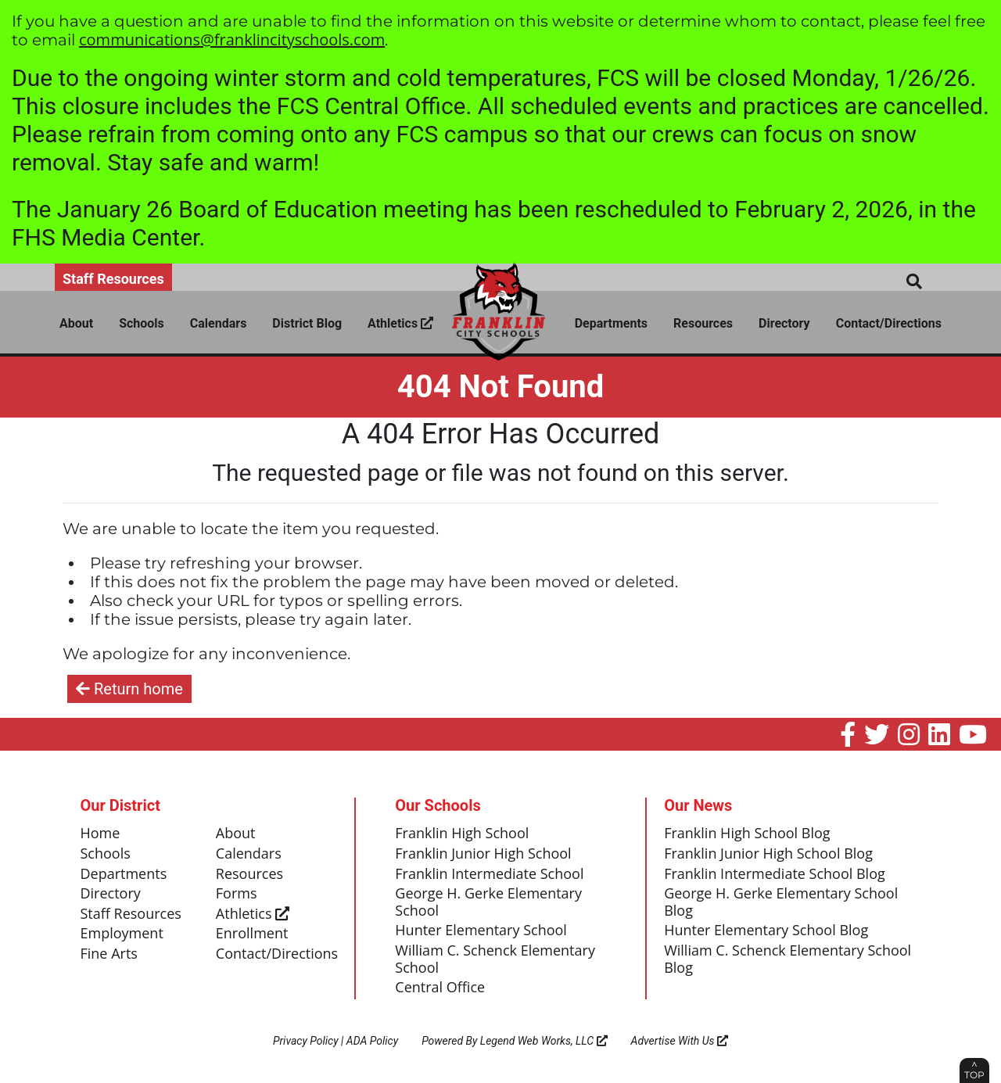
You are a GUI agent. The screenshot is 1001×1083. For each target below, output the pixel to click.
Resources (703, 323)
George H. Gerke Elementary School (488, 902)
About (76, 323)
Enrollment (252, 933)
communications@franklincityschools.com (232, 39)
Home (100, 833)
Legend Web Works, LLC (544, 1041)
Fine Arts (109, 954)
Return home (129, 689)
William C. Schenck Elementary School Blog (787, 959)
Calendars (218, 323)
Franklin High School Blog (747, 833)
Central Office (440, 987)
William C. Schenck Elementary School (495, 959)
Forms (236, 893)
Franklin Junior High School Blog (768, 853)
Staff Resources (113, 279)
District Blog (307, 323)
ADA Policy (372, 1041)
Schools (141, 323)
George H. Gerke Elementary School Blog (781, 902)
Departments (611, 323)
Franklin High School (462, 833)
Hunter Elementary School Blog (766, 930)
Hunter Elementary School (481, 930)
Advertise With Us (680, 1041)
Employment (122, 933)
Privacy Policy (306, 1041)
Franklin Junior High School (483, 853)
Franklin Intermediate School (489, 874)
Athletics (400, 323)
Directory (784, 323)
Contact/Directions (889, 323)
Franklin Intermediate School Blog (774, 874)
